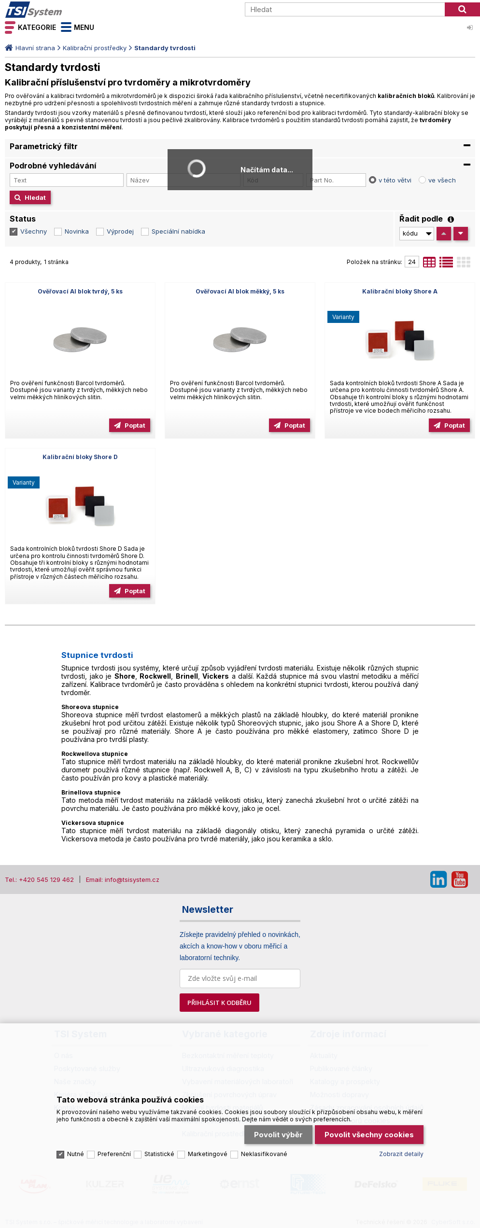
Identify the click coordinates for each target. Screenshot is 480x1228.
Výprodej (120, 231)
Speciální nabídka (178, 231)
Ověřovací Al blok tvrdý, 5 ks (80, 291)
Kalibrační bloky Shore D (80, 456)
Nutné (75, 1154)
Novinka (77, 231)
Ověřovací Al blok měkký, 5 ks (240, 291)
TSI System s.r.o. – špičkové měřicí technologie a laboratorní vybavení (60, 9)
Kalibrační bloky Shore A (400, 291)
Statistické (159, 1154)
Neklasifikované (264, 1154)
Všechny (33, 231)
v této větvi (395, 180)
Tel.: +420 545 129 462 (39, 879)
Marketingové (207, 1154)
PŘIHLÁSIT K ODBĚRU (219, 1002)
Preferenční (114, 1154)
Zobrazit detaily (401, 1154)
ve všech (442, 180)
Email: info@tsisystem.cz (122, 879)
